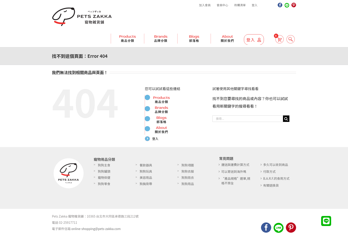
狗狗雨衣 (188, 179)
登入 (156, 138)
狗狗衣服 (188, 173)
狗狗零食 (104, 185)
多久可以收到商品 (275, 166)
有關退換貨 (271, 187)
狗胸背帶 (146, 185)
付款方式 (269, 173)
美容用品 (146, 179)
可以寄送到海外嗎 (233, 173)
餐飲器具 (146, 166)
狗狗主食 (104, 166)
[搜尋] (288, 39)
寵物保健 (104, 179)
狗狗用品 (188, 185)
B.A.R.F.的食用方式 (276, 180)
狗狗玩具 (146, 173)
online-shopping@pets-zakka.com (96, 230)
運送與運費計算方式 (235, 166)
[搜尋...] (247, 118)
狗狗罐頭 (104, 173)
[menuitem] (205, 5)
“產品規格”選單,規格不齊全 (235, 182)
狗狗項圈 (188, 166)
